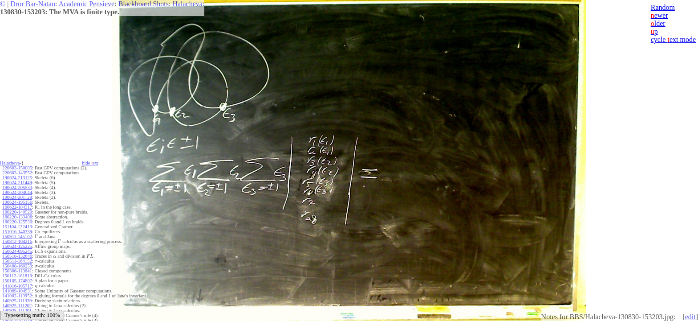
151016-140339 (17, 231)
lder (658, 23)
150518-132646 (17, 256)
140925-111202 (17, 305)
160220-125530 (17, 221)
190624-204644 (17, 192)
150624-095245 (17, 251)
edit (690, 317)
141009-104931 (17, 290)
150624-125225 (17, 246)
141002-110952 (17, 295)
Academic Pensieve (86, 4)
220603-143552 (17, 172)
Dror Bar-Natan (32, 4)
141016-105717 (17, 286)
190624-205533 (17, 187)
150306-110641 (17, 270)
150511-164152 (17, 261)
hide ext (90, 162)
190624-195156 (17, 202)
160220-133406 (17, 216)
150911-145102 (17, 236)
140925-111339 (17, 300)
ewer (659, 15)
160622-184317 (17, 207)
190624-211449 (17, 182)
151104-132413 (17, 226)
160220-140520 (17, 212)
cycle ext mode (673, 39)
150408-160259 (17, 265)
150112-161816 (17, 275)
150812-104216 (17, 241)
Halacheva (187, 4)
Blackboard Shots (143, 4)
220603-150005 (17, 167)
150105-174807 (17, 280)
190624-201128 (17, 197)
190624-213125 (17, 177)
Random (663, 7)
